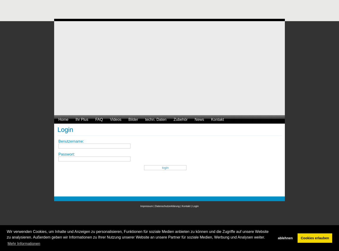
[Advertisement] (140, 10)
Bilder (133, 120)
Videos (115, 120)
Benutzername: (71, 141)
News (199, 120)
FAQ (99, 120)
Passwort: (66, 154)
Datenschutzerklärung (167, 206)
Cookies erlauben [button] (315, 238)
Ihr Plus (82, 120)
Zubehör (181, 120)
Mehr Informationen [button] (24, 244)
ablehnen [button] (285, 238)
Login (196, 206)
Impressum (146, 206)
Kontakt (217, 120)
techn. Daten (156, 120)
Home (63, 120)
